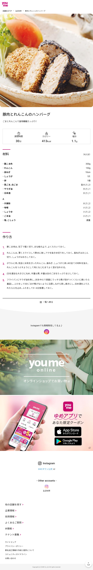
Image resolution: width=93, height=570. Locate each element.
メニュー (88, 4)
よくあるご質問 (13, 522)
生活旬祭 (18, 11)
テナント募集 (12, 534)
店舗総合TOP (7, 11)
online (81, 4)
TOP (88, 564)
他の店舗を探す (13, 504)
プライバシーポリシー (14, 546)
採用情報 (9, 516)
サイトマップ (10, 542)
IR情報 (8, 528)
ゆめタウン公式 (45, 469)
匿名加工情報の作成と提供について (19, 550)
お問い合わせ (10, 558)
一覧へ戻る (48, 302)
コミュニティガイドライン (16, 554)
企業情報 (9, 510)
